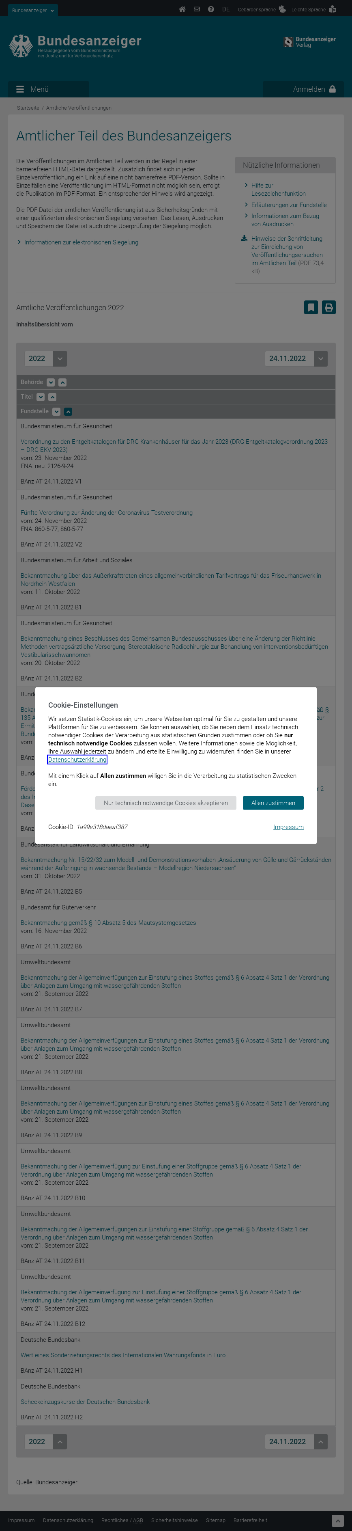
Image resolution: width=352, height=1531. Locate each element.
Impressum (288, 827)
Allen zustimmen (273, 802)
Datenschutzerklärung (77, 759)
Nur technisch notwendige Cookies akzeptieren (166, 802)
